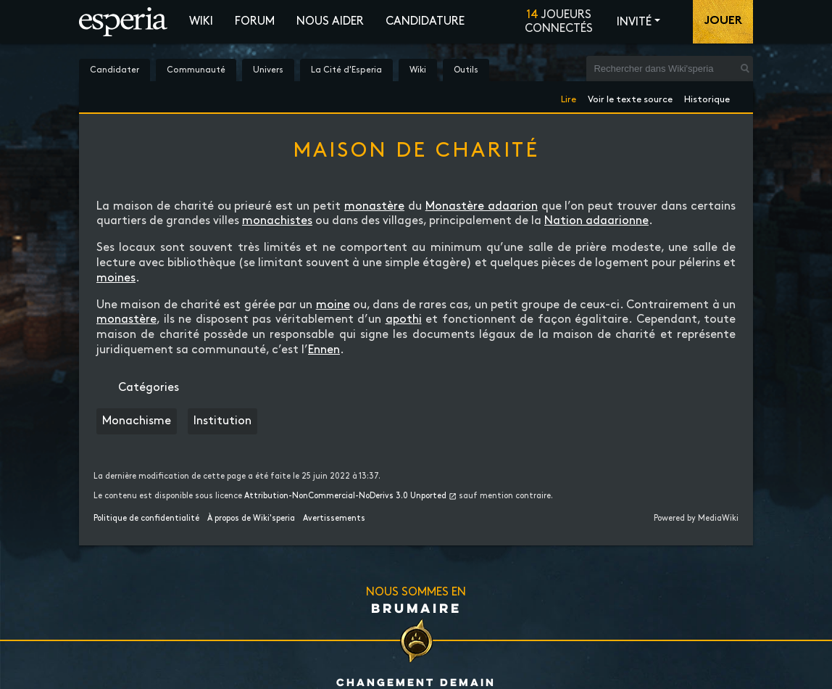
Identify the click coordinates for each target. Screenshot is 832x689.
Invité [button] (634, 22)
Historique (707, 97)
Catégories (148, 387)
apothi (404, 319)
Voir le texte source (630, 97)
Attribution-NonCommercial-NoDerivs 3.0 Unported (345, 496)
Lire (568, 97)
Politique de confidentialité (146, 518)
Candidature (425, 21)
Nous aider (330, 21)
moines (116, 278)
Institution (222, 421)
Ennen (324, 349)
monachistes (277, 220)
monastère (374, 206)
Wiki (201, 21)
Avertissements (334, 518)
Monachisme (136, 421)
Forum (255, 21)
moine (333, 305)
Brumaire (416, 607)
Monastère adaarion (481, 206)
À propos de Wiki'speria (251, 518)
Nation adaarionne (596, 220)
